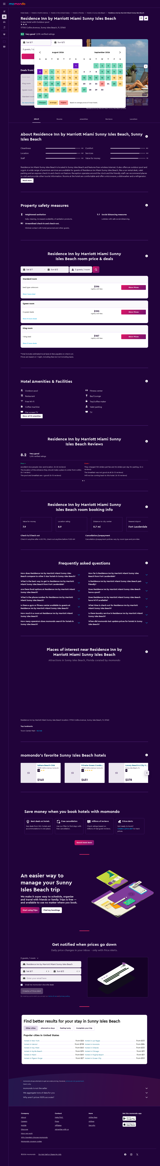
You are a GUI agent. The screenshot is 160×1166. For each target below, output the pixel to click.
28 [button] (70, 90)
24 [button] (46, 90)
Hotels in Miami (30, 1055)
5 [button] (57, 72)
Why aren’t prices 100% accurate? (85, 1097)
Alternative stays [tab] (48, 1028)
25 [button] (52, 90)
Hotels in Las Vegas (92, 1041)
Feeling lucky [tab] (65, 1028)
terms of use (52, 996)
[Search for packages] (4, 27)
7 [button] (69, 72)
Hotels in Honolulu (92, 1044)
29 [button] (76, 90)
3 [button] (45, 72)
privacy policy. (65, 996)
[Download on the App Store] (129, 1124)
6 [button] (63, 72)
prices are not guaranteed (75, 1081)
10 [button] (46, 78)
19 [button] (58, 84)
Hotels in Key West (31, 1048)
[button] (4, 4)
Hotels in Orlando (92, 1048)
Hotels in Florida (78, 13)
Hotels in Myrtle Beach (33, 1051)
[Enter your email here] (53, 978)
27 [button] (64, 90)
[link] (84, 842)
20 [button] (64, 84)
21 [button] (70, 84)
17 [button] (46, 84)
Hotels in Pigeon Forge (33, 1058)
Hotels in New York (31, 1041)
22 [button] (76, 84)
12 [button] (58, 78)
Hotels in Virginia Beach (94, 1055)
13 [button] (64, 78)
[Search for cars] (4, 22)
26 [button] (58, 90)
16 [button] (40, 84)
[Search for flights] (4, 11)
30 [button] (40, 96)
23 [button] (40, 90)
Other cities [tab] (31, 1028)
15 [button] (76, 78)
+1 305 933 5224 (28, 31)
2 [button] (39, 72)
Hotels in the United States (60, 13)
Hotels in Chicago (92, 1051)
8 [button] (75, 72)
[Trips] (4, 34)
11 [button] (52, 78)
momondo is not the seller (85, 1088)
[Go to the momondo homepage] (17, 4)
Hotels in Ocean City (93, 1058)
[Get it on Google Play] (129, 1118)
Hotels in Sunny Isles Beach (96, 13)
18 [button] (52, 84)
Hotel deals (24, 13)
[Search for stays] (4, 16)
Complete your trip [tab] (84, 1028)
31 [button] (46, 96)
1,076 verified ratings (45, 34)
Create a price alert (125, 829)
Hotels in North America (40, 13)
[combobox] (53, 964)
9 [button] (39, 78)
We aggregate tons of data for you (85, 1092)
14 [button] (70, 78)
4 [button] (51, 72)
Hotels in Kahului (30, 1044)
